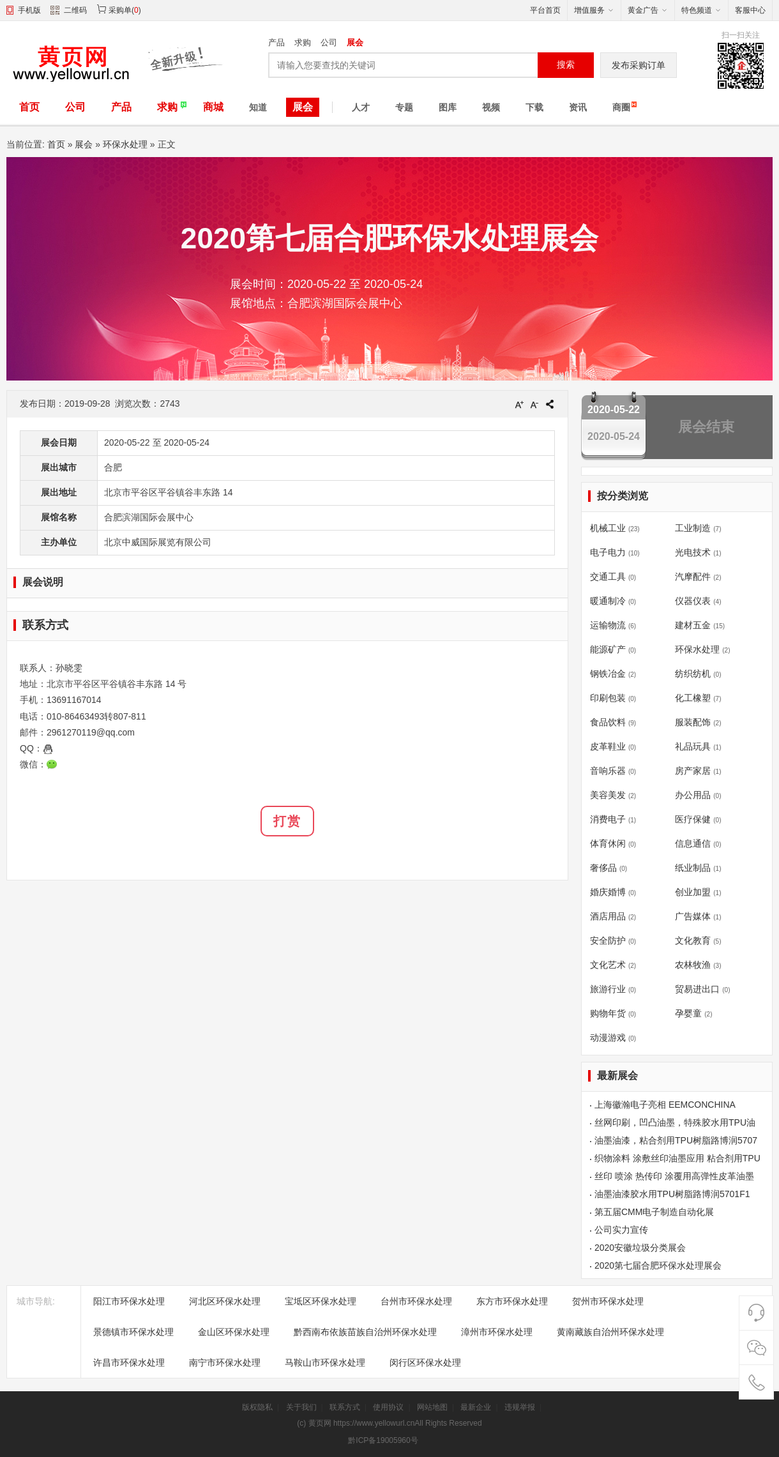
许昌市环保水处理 (129, 1362)
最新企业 (475, 1407)
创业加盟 (693, 892)
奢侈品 (603, 868)
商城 (213, 107)
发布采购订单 (638, 65)
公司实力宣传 (621, 1230)
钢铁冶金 (608, 673)
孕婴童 (688, 1013)
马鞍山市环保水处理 (325, 1362)
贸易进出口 (697, 989)
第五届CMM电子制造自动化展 (654, 1212)
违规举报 (519, 1407)
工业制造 (693, 528)
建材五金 (693, 625)
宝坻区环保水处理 (320, 1301)
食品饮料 (608, 722)
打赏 (287, 821)
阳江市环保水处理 (129, 1301)
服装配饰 (693, 722)
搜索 (566, 64)
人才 (361, 107)
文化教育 (693, 940)
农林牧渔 (693, 965)
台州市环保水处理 (416, 1301)
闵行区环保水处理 (425, 1362)
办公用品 (693, 795)
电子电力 (608, 552)
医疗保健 (693, 819)
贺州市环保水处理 (608, 1301)
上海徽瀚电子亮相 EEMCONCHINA (665, 1104)
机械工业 (608, 528)
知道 (258, 107)
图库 (448, 107)
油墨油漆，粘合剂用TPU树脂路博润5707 (675, 1140)
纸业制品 (693, 868)
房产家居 (693, 771)
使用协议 (388, 1407)
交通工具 (608, 576)
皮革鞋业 (608, 746)
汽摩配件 (693, 576)
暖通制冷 (608, 601)
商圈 (621, 107)
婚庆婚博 (608, 892)
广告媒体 (693, 916)
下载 (534, 107)
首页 (29, 107)
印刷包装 (608, 698)
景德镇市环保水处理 (133, 1332)
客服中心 (750, 10)
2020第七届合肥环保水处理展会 (658, 1265)
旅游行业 (608, 989)
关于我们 (301, 1407)
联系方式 (344, 1407)
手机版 (29, 10)
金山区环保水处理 (233, 1332)
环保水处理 (125, 144)
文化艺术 (608, 965)
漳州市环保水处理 (497, 1332)
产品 (276, 42)
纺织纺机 (693, 673)
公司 (329, 42)
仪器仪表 (693, 601)
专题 (404, 107)
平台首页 (545, 10)
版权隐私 (257, 1407)
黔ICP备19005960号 (383, 1440)
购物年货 (608, 1013)
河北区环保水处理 (225, 1301)
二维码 (68, 11)
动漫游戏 (608, 1037)
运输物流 (608, 625)
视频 (491, 107)
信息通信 (693, 843)
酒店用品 (608, 916)
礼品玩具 (693, 746)
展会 (355, 42)
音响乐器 (608, 771)
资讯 (578, 107)
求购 (302, 42)
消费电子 (608, 819)
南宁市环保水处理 (225, 1362)
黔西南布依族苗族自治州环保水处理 (365, 1332)
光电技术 (693, 552)
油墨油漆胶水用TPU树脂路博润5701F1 (672, 1194)
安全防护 (608, 940)
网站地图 (432, 1407)
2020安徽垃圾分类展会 (640, 1247)
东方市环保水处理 (512, 1301)
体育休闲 (608, 843)
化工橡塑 (693, 698)
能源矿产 (608, 649)
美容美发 (608, 795)
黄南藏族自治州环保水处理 (610, 1332)
